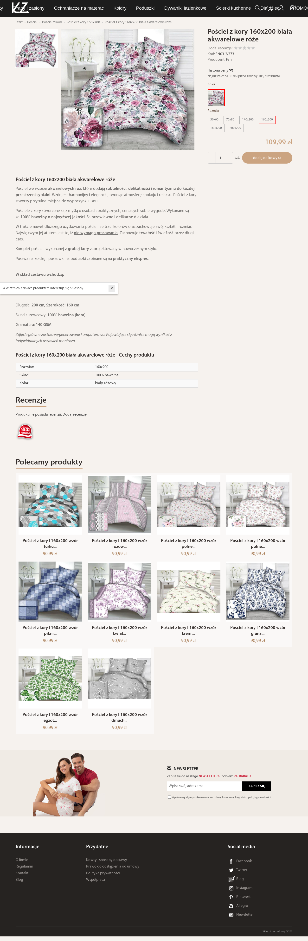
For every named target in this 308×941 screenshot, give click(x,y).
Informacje (27, 851)
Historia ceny (220, 71)
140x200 (248, 119)
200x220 (235, 128)
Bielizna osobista (152, 8)
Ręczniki (187, 8)
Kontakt (22, 878)
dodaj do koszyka (267, 158)
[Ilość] (220, 158)
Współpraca (95, 884)
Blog (19, 884)
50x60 (214, 119)
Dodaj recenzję (75, 415)
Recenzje (31, 400)
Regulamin (24, 871)
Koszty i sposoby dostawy (106, 865)
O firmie (22, 865)
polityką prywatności (259, 802)
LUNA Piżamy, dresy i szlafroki (94, 8)
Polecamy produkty (49, 462)
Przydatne (97, 851)
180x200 (216, 128)
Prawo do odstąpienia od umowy (112, 871)
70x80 (230, 119)
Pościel (213, 8)
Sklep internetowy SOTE (277, 936)
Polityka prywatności (103, 878)
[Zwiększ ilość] (212, 158)
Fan (229, 60)
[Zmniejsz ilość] (229, 158)
